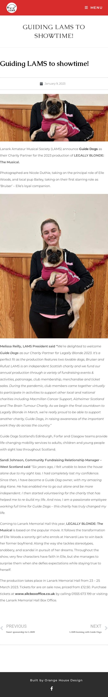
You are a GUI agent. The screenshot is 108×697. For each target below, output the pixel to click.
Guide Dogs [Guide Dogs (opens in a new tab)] (88, 149)
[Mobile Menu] (94, 8)
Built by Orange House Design (56, 680)
